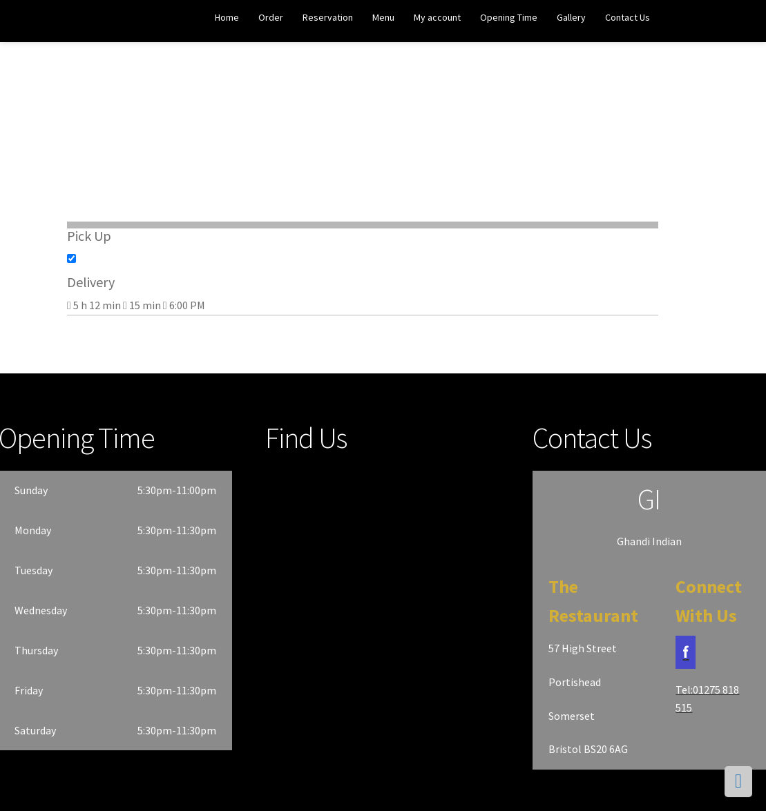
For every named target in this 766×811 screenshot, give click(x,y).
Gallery (571, 17)
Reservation (328, 17)
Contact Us (627, 17)
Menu (383, 17)
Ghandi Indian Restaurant (63, 21)
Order (270, 17)
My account (437, 17)
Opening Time (508, 17)
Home (227, 17)
